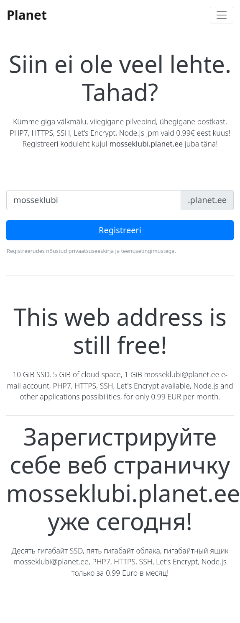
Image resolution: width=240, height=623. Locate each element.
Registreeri (120, 230)
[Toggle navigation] (221, 15)
